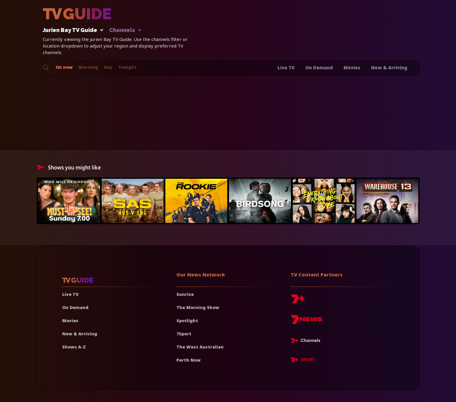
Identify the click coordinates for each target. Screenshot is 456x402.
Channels (125, 30)
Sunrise (185, 294)
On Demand (319, 68)
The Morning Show (197, 307)
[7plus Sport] (303, 361)
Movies (352, 68)
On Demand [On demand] (75, 307)
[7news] (306, 321)
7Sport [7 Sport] (183, 334)
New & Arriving (389, 68)
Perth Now (188, 360)
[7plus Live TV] (307, 342)
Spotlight (187, 320)
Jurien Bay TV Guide (71, 30)
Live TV (286, 68)
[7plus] (297, 301)
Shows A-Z (74, 347)
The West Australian (200, 347)
